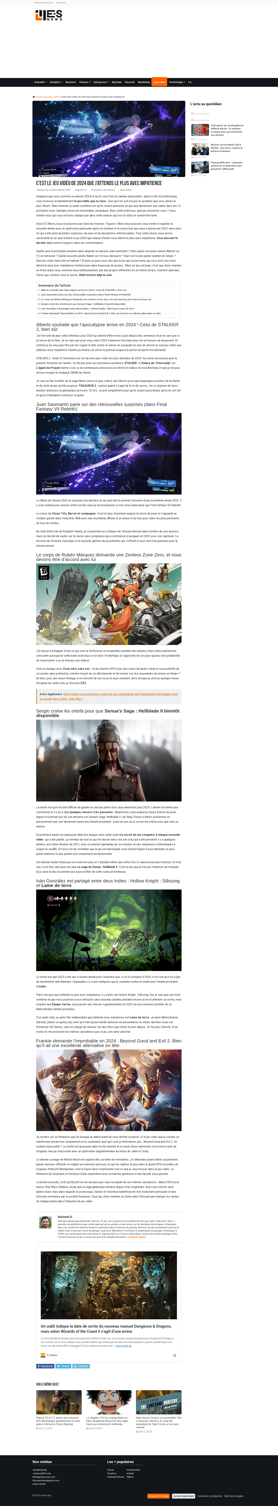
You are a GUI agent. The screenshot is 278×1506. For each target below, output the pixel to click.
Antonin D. (81, 189)
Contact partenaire (183, 1496)
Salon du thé (39, 1484)
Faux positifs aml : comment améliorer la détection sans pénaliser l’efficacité (226, 165)
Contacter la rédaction (210, 1496)
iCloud (110, 1470)
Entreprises (100, 82)
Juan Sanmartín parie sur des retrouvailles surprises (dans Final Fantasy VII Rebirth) (86, 294)
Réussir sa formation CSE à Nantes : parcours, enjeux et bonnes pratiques (227, 147)
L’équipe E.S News (158, 1496)
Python (130, 1477)
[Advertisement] (139, 49)
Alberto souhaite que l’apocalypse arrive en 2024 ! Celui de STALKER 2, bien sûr (84, 290)
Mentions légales (234, 1496)
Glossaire (61, 2)
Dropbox (111, 1473)
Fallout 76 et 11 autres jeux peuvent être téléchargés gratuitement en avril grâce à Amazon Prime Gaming (58, 1421)
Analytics (55, 82)
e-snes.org (39, 96)
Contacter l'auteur (137, 1237)
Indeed (130, 1473)
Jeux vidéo (159, 82)
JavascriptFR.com (42, 1473)
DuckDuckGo (133, 1470)
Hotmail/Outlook (115, 1477)
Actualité (39, 82)
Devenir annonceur (43, 2)
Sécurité (130, 82)
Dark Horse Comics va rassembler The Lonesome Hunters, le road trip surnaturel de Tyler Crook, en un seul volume (158, 1422)
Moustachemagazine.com (46, 1480)
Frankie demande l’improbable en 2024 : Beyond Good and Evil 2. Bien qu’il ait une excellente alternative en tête (101, 313)
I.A (189, 82)
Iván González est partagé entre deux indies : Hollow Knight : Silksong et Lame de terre (88, 308)
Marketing (144, 82)
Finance (83, 82)
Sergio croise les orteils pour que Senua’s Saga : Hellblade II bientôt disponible (83, 304)
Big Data (116, 82)
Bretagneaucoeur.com (44, 1477)
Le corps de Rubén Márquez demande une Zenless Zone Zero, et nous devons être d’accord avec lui (96, 299)
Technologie (176, 82)
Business (71, 82)
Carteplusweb (40, 1470)
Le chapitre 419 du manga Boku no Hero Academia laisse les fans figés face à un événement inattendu (107, 1421)
